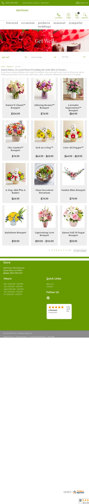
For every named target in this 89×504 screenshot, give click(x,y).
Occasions (10, 66)
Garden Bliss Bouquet (73, 190)
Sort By (65, 57)
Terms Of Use (8, 337)
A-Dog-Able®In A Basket (16, 191)
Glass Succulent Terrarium (44, 191)
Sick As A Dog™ (44, 147)
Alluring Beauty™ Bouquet (44, 106)
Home (3, 66)
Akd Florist (22, 10)
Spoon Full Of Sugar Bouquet (73, 234)
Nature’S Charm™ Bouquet (16, 106)
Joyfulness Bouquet (15, 232)
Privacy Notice (21, 337)
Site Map (51, 337)
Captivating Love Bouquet (44, 234)
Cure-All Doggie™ (73, 147)
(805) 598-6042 (11, 3)
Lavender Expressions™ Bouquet (73, 108)
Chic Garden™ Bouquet (15, 149)
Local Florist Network (37, 337)
